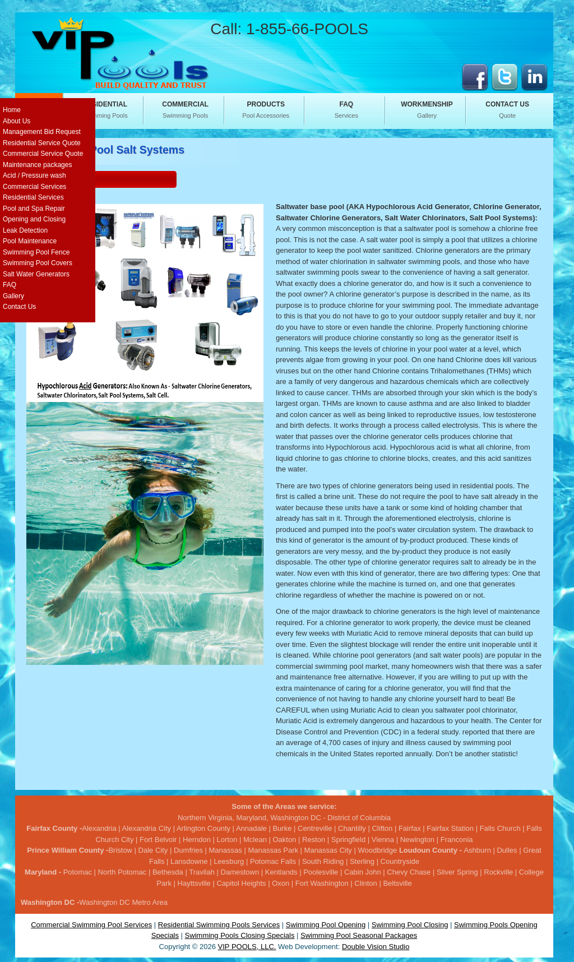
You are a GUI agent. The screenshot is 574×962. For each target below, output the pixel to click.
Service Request (60, 178)
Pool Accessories (265, 109)
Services (346, 109)
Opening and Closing (34, 219)
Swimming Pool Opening (325, 925)
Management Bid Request (42, 132)
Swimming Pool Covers (37, 263)
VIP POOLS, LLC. (247, 946)
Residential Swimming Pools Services (219, 925)
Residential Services (33, 197)
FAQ (9, 285)
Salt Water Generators (36, 274)
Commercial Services (34, 187)
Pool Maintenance (30, 241)
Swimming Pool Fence (36, 252)
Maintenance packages (37, 165)
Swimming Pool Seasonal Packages (358, 935)
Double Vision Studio (375, 946)
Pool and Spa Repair (34, 208)
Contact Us (19, 307)
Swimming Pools (105, 109)
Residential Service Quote (42, 143)
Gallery (427, 109)
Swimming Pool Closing (410, 925)
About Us (16, 121)
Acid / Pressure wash (34, 175)
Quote (507, 109)
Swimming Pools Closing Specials (240, 935)
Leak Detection (25, 230)
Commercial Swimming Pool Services (91, 925)
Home (12, 110)
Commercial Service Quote (43, 154)
